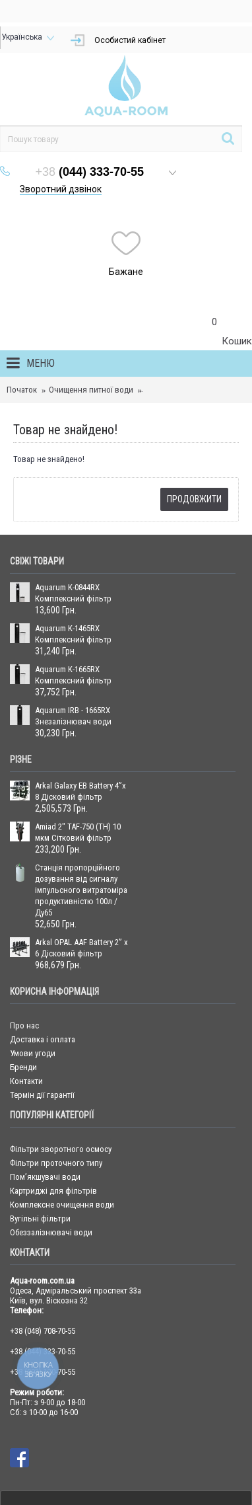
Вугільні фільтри (40, 1218)
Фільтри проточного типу (56, 1163)
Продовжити (194, 499)
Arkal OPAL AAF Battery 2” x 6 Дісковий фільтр (81, 947)
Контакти (26, 1081)
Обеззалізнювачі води (51, 1232)
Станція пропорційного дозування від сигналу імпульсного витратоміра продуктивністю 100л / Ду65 (81, 890)
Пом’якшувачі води (45, 1177)
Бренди (23, 1067)
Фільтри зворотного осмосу (60, 1149)
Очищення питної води (91, 390)
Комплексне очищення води (62, 1205)
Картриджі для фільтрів (53, 1191)
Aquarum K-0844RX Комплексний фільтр (73, 592)
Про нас (24, 1025)
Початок (22, 390)
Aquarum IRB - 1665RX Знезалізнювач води (73, 715)
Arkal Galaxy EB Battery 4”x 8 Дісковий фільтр (80, 791)
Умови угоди (32, 1053)
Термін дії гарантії (42, 1095)
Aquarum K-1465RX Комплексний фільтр (73, 633)
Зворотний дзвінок (61, 189)
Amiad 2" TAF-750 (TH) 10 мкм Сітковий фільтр (78, 832)
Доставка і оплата (42, 1039)
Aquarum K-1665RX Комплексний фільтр (73, 674)
